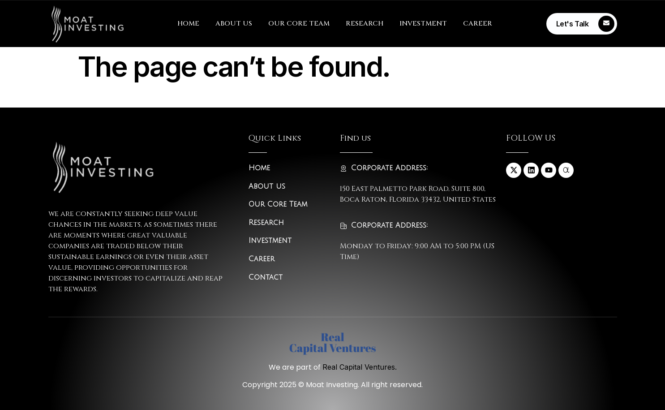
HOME (188, 23)
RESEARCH (364, 23)
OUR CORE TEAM (299, 23)
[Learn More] (581, 24)
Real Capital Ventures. (359, 367)
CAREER (477, 23)
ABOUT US (233, 23)
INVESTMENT (423, 23)
